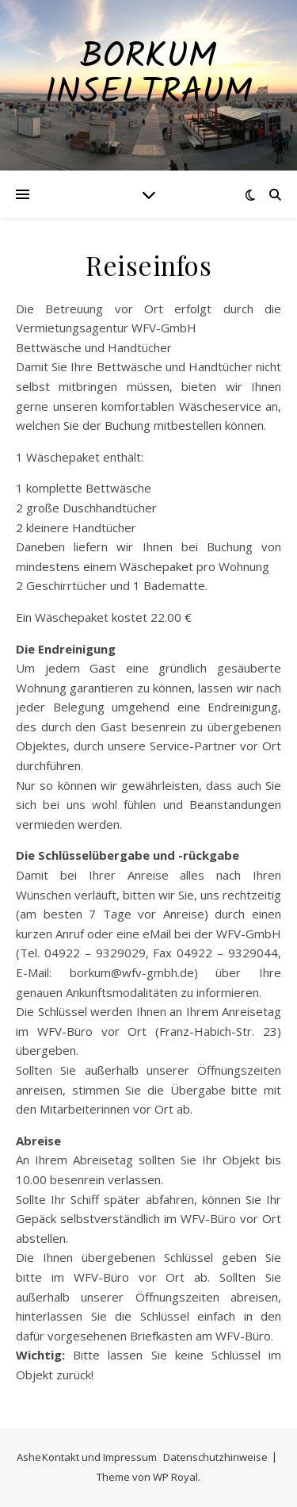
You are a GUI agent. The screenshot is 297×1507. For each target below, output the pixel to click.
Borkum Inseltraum (148, 75)
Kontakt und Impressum (99, 1457)
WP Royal (175, 1477)
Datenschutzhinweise (215, 1457)
